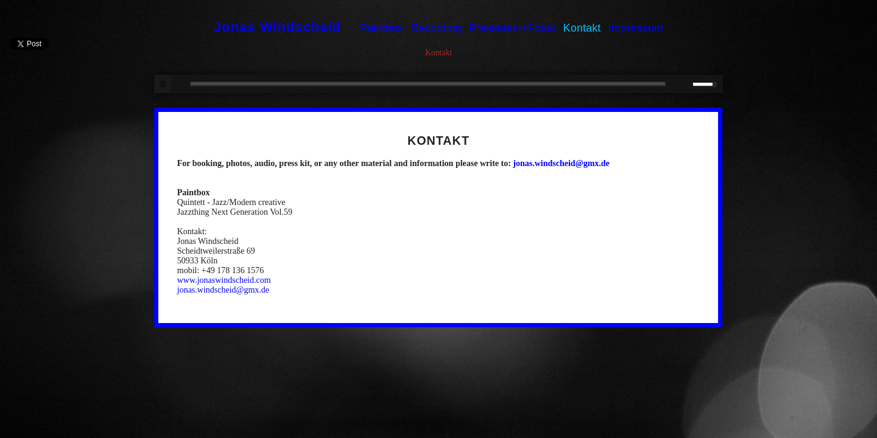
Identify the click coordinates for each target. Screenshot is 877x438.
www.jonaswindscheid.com (224, 280)
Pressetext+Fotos (512, 27)
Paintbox (381, 27)
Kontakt (582, 27)
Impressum (635, 27)
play (180, 84)
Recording (435, 27)
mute (680, 84)
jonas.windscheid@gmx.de (561, 163)
